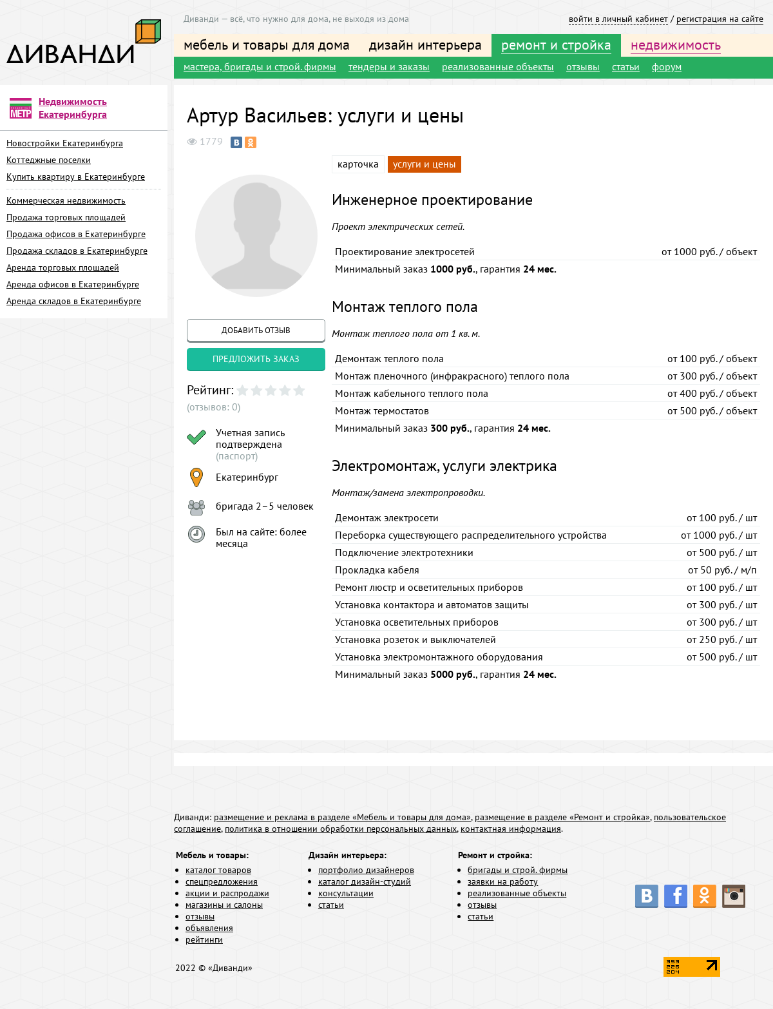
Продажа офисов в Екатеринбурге (76, 234)
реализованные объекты (498, 66)
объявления (209, 928)
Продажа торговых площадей (66, 217)
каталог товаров (218, 870)
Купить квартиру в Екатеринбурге (75, 176)
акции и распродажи (227, 893)
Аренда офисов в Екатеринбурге (72, 284)
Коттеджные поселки (48, 160)
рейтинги (204, 939)
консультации (346, 893)
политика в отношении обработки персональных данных (341, 828)
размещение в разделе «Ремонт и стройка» (562, 817)
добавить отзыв (256, 330)
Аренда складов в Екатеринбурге (73, 301)
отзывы (583, 66)
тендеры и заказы (389, 66)
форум (667, 66)
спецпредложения (222, 881)
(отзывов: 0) (213, 406)
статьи (626, 66)
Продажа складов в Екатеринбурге (77, 250)
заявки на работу (503, 881)
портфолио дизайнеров (366, 870)
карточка (358, 163)
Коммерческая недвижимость (66, 200)
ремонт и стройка (556, 44)
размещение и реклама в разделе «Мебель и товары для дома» (342, 817)
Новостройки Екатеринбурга (64, 143)
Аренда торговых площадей (62, 267)
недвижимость (676, 44)
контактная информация (511, 828)
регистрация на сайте (719, 18)
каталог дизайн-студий (364, 881)
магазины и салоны (224, 904)
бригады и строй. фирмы (518, 870)
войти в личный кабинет (618, 18)
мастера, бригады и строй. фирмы (260, 66)
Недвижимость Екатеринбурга (73, 107)
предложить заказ (256, 359)
